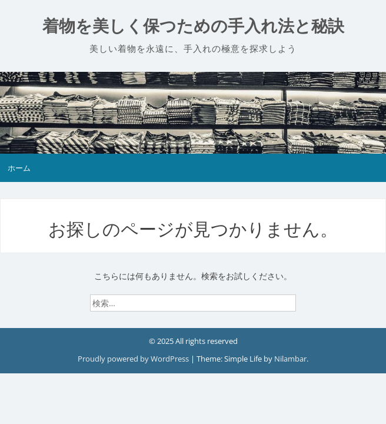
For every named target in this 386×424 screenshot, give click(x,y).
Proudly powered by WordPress (134, 358)
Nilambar (290, 358)
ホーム (19, 168)
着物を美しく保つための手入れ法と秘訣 (193, 26)
